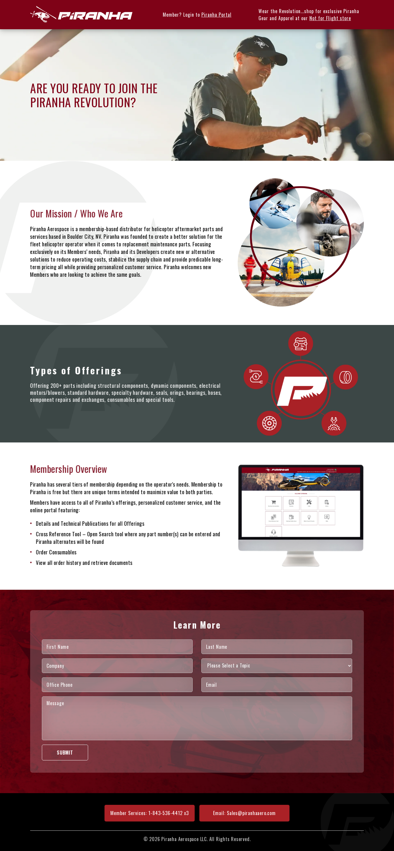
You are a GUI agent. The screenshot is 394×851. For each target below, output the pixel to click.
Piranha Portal (216, 14)
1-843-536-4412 (165, 813)
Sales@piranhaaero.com (251, 813)
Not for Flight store (330, 18)
